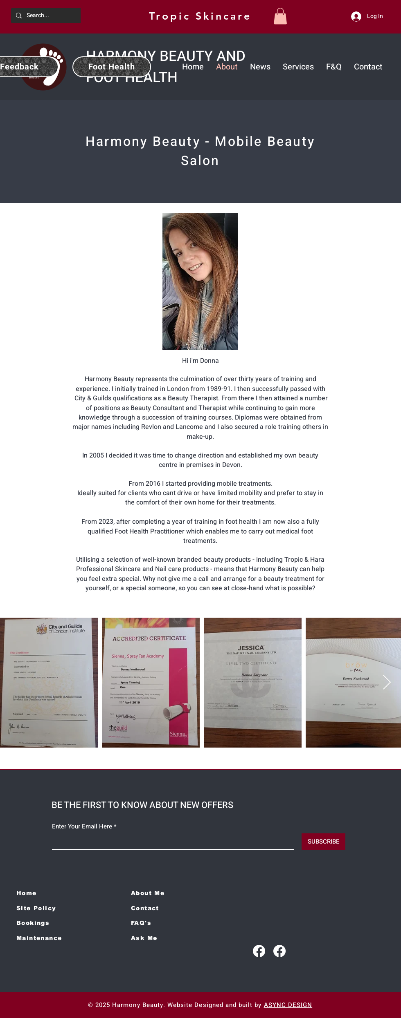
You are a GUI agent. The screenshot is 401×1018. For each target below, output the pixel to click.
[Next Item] (387, 683)
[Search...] (67, 15)
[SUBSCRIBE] (323, 841)
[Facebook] (259, 951)
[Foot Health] (111, 66)
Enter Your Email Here (82, 827)
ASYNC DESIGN (288, 1004)
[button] (280, 16)
